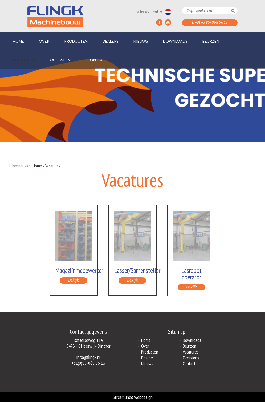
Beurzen (210, 41)
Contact (96, 60)
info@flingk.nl (88, 357)
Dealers (111, 41)
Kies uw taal (147, 12)
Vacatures (24, 60)
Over (44, 41)
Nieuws (140, 41)
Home (18, 41)
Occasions (61, 60)
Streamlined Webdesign (133, 397)
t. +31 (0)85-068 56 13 (209, 22)
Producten (76, 41)
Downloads (175, 41)
